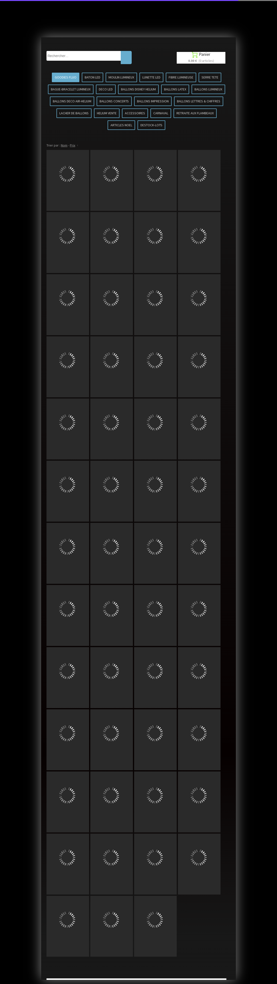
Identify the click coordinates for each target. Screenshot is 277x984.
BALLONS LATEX (175, 89)
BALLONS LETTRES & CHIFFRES (198, 101)
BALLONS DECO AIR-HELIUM (72, 101)
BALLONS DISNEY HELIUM (138, 89)
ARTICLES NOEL (121, 125)
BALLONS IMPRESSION (153, 101)
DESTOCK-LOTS (151, 125)
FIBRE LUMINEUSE (181, 77)
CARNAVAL (160, 113)
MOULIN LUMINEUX (121, 77)
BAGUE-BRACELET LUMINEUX (71, 89)
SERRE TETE (210, 77)
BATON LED (92, 77)
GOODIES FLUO (65, 77)
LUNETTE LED (151, 77)
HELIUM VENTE (107, 113)
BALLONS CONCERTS (114, 101)
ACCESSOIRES (135, 113)
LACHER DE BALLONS (74, 113)
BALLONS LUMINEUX (208, 89)
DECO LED (106, 89)
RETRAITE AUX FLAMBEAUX (195, 113)
